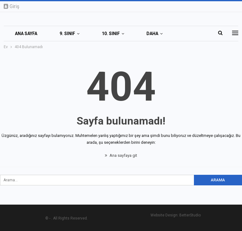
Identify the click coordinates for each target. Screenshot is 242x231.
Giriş (11, 6)
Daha (152, 33)
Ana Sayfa (26, 33)
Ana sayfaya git (121, 155)
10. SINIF (111, 33)
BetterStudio (190, 215)
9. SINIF (67, 33)
